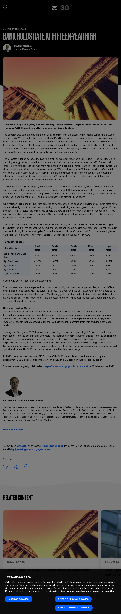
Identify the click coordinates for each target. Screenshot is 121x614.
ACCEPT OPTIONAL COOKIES (74, 608)
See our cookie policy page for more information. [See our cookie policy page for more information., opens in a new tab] (88, 591)
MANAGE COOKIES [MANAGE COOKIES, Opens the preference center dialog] (19, 599)
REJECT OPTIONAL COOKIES (73, 599)
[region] (60, 591)
